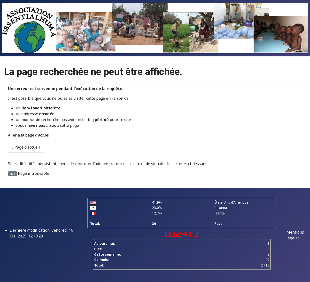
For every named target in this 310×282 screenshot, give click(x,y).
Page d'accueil (26, 147)
